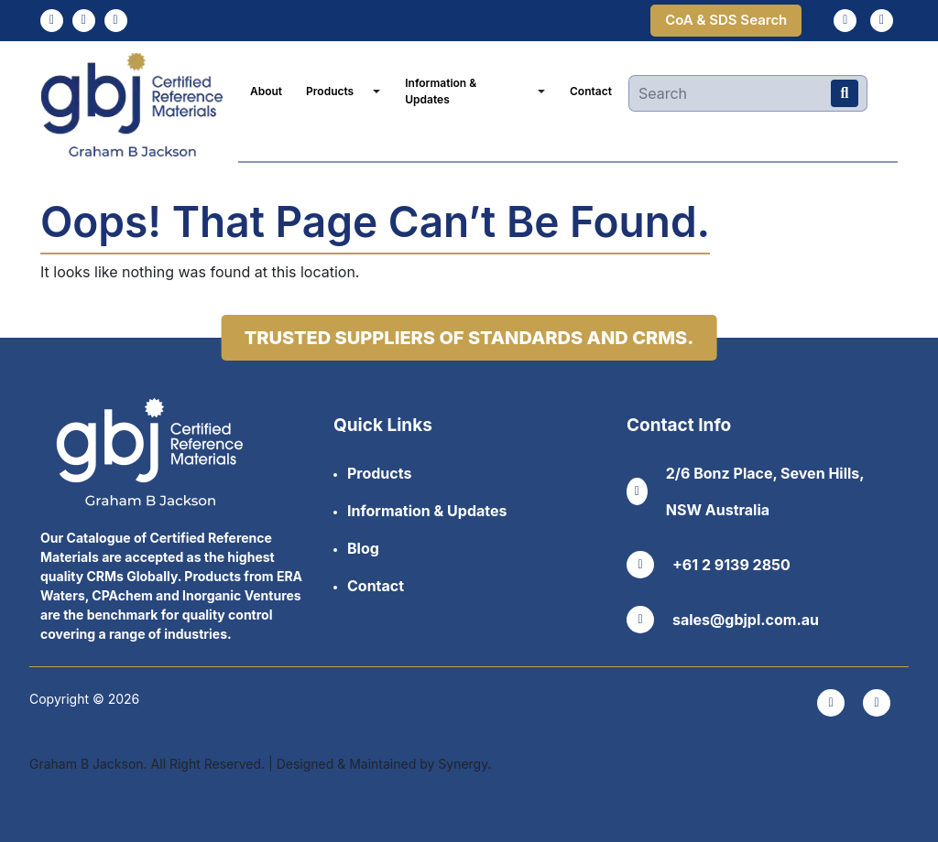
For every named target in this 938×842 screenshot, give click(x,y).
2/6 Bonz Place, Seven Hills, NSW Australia (745, 491)
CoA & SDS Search (726, 19)
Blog (363, 548)
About (266, 91)
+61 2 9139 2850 (709, 564)
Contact (591, 91)
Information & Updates (440, 91)
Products (330, 91)
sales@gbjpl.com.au (723, 619)
